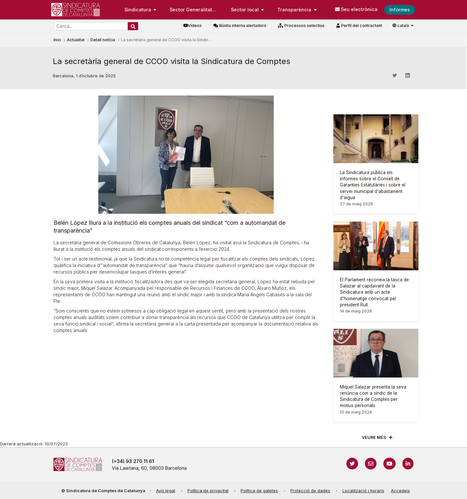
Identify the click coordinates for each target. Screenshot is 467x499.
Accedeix (400, 490)
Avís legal (165, 490)
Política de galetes (259, 490)
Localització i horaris (363, 490)
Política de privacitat (208, 490)
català (401, 25)
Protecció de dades (310, 490)
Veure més (374, 437)
